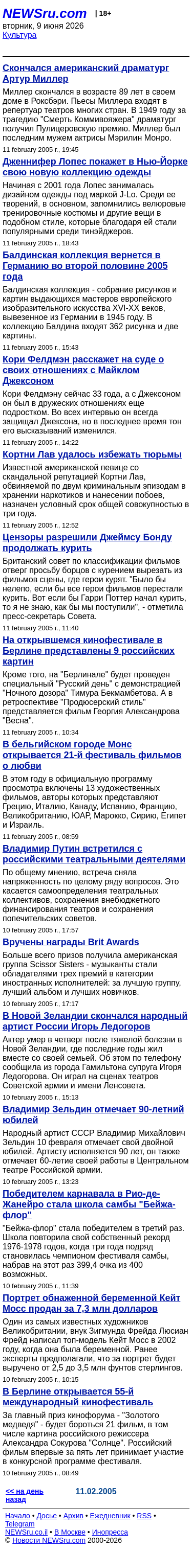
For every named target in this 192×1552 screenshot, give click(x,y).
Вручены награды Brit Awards (71, 942)
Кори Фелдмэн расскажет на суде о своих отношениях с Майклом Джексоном (83, 370)
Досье (46, 1516)
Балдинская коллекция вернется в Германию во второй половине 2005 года (85, 266)
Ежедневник (110, 1516)
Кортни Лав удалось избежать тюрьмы (92, 454)
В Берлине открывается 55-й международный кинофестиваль (78, 1396)
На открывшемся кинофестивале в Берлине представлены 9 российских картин (89, 651)
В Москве (70, 1532)
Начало (17, 1516)
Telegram (20, 1524)
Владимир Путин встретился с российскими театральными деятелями (94, 853)
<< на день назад (25, 1495)
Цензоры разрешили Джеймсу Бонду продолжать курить (87, 542)
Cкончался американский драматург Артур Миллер (86, 73)
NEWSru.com (45, 13)
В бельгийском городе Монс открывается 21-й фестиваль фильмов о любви (92, 755)
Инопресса (110, 1532)
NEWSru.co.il (26, 1532)
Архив (73, 1516)
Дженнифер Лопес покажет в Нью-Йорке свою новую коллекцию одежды (95, 166)
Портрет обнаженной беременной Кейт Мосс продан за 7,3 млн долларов (91, 1303)
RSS (144, 1516)
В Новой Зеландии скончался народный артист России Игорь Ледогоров (95, 1021)
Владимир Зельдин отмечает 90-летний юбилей (93, 1114)
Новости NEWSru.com (49, 1540)
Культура (20, 35)
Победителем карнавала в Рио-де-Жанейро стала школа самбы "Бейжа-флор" (89, 1204)
